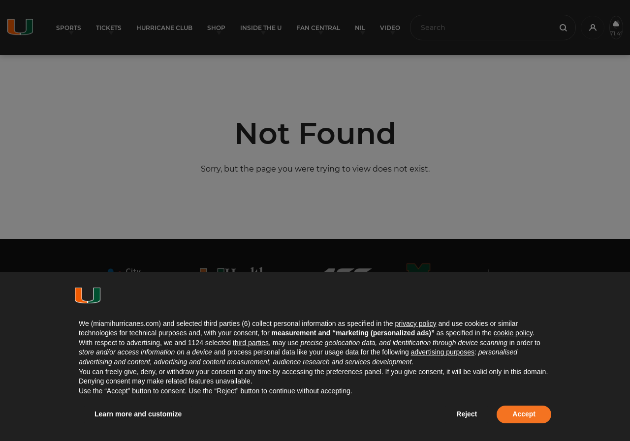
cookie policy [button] (513, 333)
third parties (251, 343)
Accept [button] (524, 414)
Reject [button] (466, 414)
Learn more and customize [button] (138, 414)
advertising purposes (442, 352)
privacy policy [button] (415, 323)
